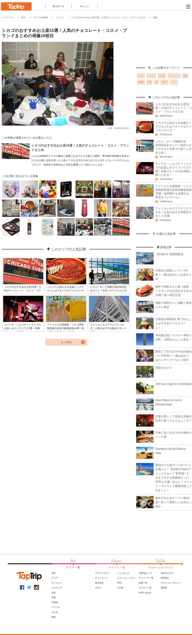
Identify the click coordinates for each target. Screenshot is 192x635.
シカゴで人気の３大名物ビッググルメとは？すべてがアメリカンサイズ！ (173, 126)
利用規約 (165, 578)
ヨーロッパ (56, 583)
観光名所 (99, 583)
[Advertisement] (164, 44)
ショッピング (123, 573)
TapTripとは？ (167, 573)
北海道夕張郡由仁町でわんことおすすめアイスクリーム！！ (173, 323)
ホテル (98, 588)
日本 (53, 573)
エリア (84, 6)
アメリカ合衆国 (40, 17)
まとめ (54, 612)
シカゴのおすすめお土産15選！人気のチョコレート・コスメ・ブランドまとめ (108, 17)
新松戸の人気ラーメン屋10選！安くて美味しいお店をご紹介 (173, 502)
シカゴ (140, 76)
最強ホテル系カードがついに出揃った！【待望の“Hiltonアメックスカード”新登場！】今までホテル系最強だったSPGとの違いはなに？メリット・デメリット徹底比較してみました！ (173, 478)
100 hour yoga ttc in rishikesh (173, 383)
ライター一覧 (145, 588)
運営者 (164, 588)
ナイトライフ (101, 578)
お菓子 (164, 82)
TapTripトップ (145, 573)
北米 (23, 17)
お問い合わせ (145, 592)
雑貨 (185, 76)
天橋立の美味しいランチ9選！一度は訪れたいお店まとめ (173, 274)
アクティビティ (102, 573)
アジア (54, 578)
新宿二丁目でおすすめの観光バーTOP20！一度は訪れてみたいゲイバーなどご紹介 (173, 355)
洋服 (149, 82)
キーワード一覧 (146, 578)
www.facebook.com (121, 128)
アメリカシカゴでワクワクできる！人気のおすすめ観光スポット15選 (173, 212)
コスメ (174, 82)
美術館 (140, 82)
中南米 (54, 602)
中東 (53, 597)
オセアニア (56, 588)
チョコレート (174, 76)
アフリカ (55, 607)
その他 (120, 588)
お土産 (161, 76)
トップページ (7, 17)
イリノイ (60, 17)
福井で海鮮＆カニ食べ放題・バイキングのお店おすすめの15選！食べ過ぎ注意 (173, 290)
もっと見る (66, 342)
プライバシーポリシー (171, 583)
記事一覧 (58, 6)
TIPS (119, 583)
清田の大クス (163, 367)
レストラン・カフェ (126, 578)
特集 (53, 617)
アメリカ (151, 76)
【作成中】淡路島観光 (169, 254)
